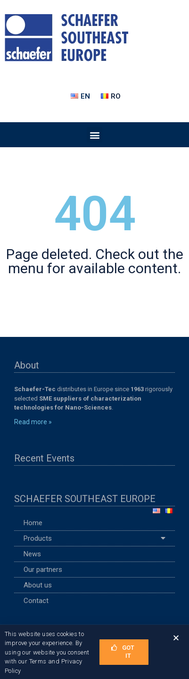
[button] (94, 135)
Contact (36, 600)
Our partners (43, 569)
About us (38, 585)
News (32, 554)
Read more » (33, 422)
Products (94, 538)
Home (33, 523)
